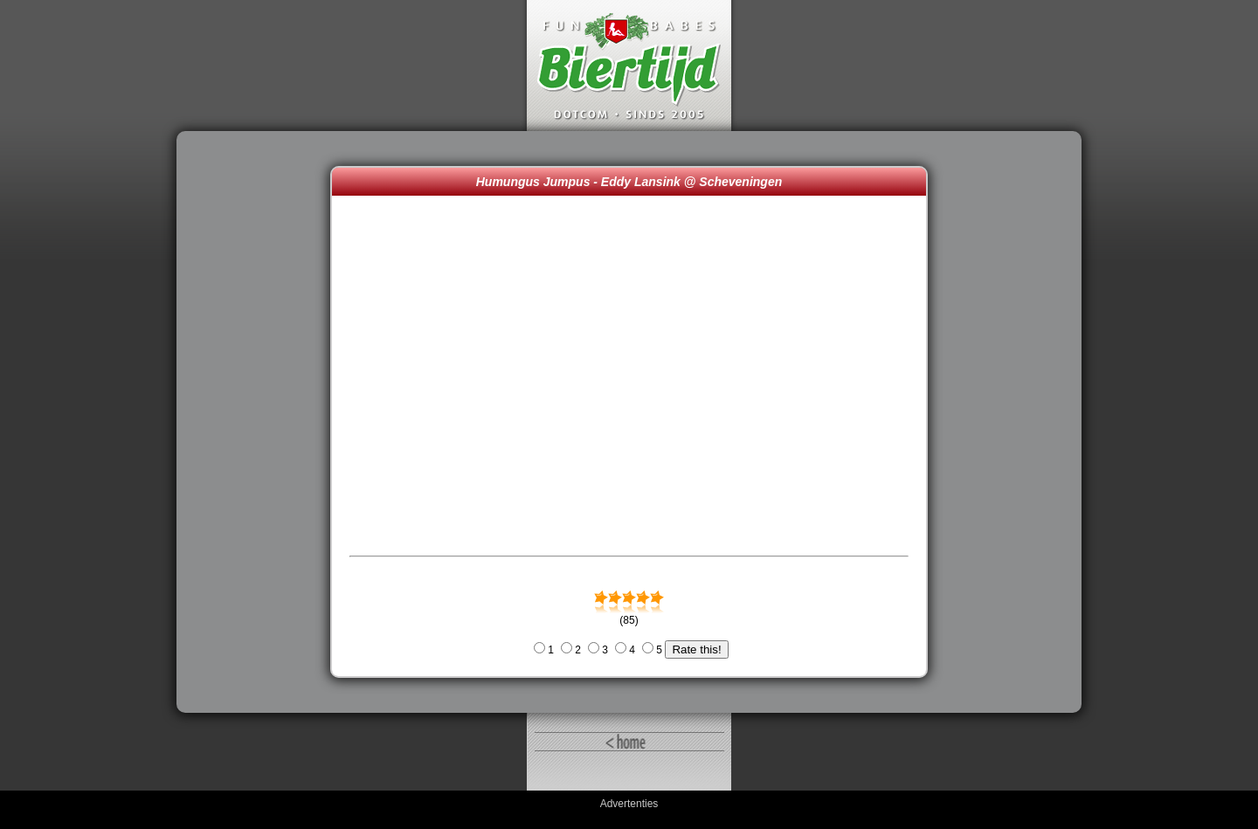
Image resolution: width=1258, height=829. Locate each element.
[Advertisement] (257, 422)
